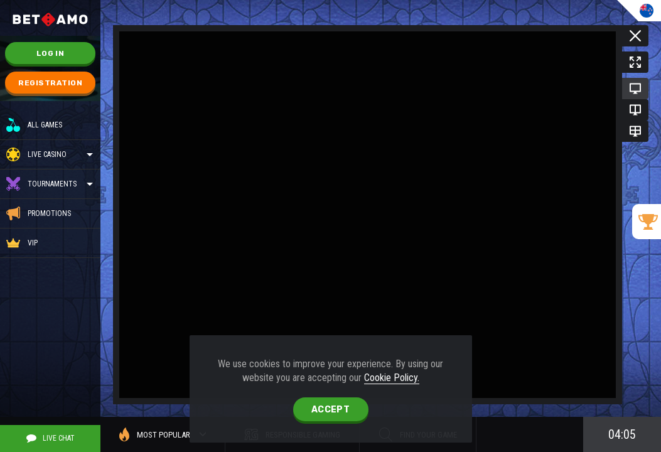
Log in (50, 53)
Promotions (38, 213)
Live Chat (50, 438)
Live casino (47, 154)
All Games (34, 125)
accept (330, 409)
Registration (50, 82)
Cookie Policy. (391, 378)
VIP (22, 243)
